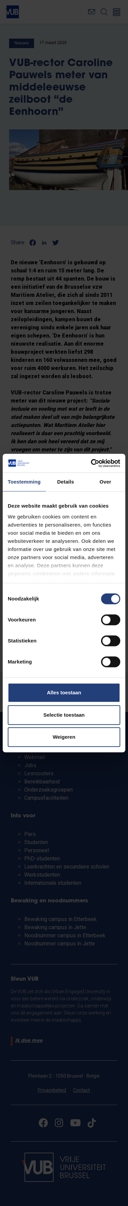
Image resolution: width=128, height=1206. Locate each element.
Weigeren (64, 737)
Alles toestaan (64, 692)
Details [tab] (65, 482)
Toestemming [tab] (24, 482)
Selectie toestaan (64, 715)
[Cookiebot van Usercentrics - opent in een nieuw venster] (91, 463)
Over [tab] (105, 482)
